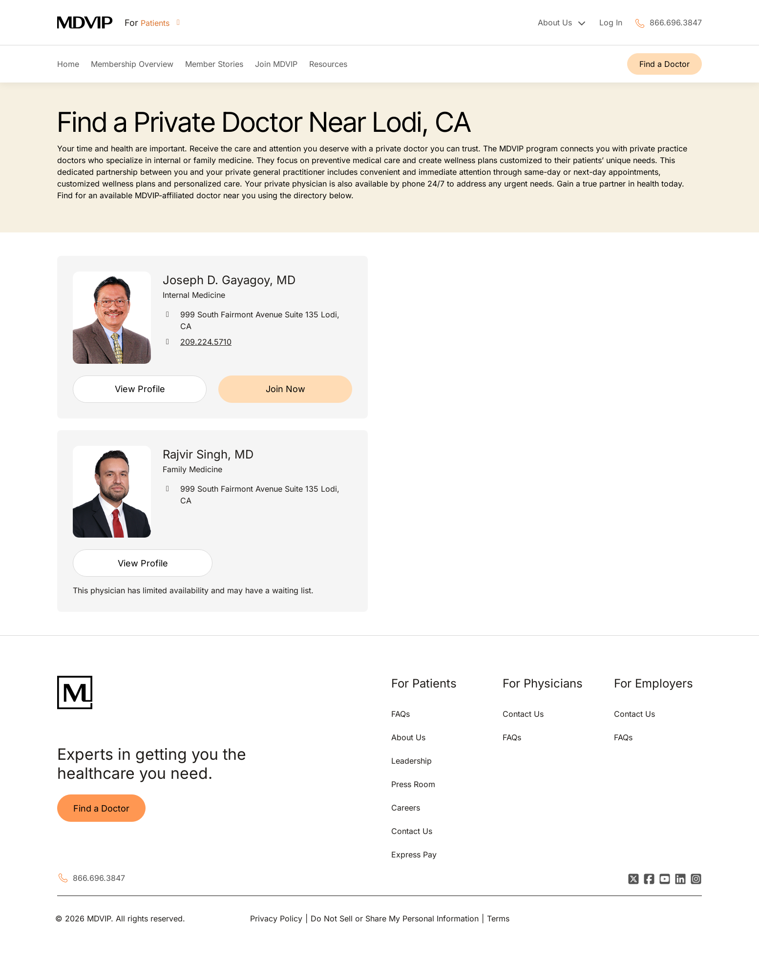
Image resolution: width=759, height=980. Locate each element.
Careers (405, 808)
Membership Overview (132, 64)
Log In (610, 22)
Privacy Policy (276, 918)
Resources (328, 64)
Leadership (411, 761)
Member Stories (214, 64)
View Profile (140, 389)
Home (68, 64)
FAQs (400, 714)
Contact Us (411, 831)
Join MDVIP (276, 64)
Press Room (413, 784)
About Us (408, 737)
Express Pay (414, 854)
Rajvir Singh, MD (208, 454)
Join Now (285, 389)
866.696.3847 (676, 22)
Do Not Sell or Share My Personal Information (395, 918)
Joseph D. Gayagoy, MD (229, 280)
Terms (498, 918)
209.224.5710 (206, 342)
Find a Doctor (664, 64)
